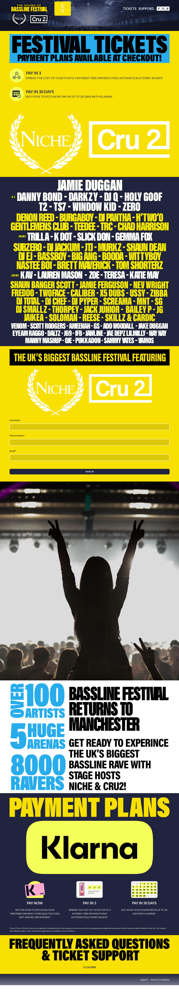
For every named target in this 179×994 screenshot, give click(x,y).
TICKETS (125, 16)
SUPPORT (142, 16)
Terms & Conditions (160, 979)
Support (144, 979)
